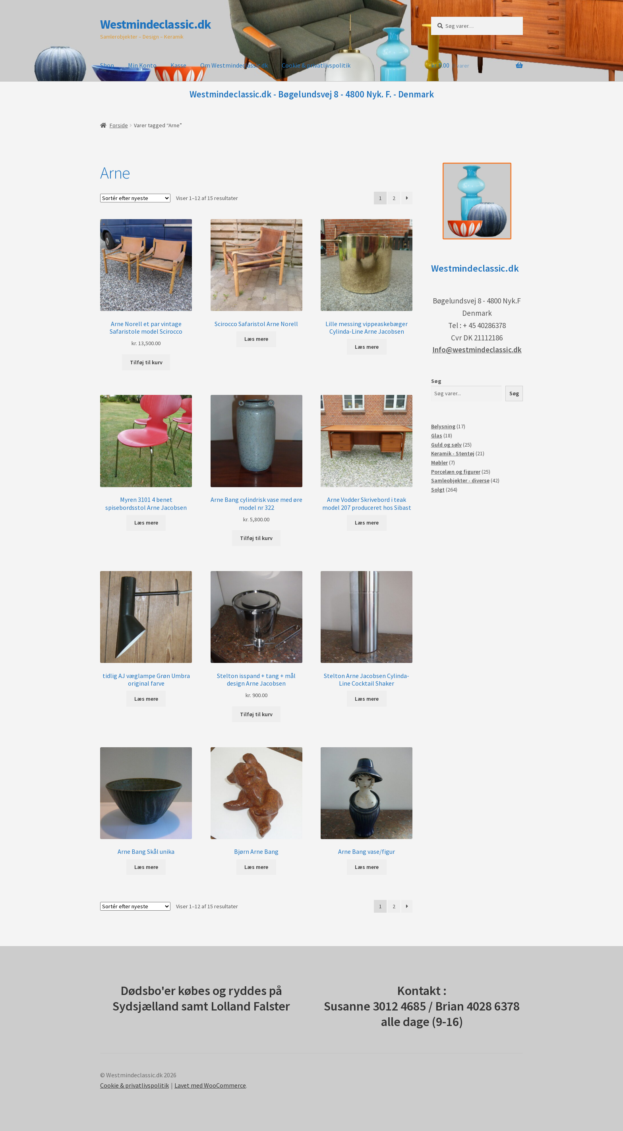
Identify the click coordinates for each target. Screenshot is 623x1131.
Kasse (178, 65)
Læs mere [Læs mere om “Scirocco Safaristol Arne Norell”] (256, 338)
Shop (107, 65)
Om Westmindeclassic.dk (234, 65)
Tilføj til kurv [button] (146, 362)
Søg (436, 381)
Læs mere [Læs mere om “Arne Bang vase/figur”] (367, 867)
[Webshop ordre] (135, 198)
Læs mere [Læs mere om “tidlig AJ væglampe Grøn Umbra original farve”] (146, 698)
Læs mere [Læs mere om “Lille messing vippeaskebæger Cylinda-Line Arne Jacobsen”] (367, 346)
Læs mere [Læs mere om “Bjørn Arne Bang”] (256, 867)
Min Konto (142, 65)
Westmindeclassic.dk (155, 24)
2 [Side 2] (394, 198)
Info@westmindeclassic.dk (477, 349)
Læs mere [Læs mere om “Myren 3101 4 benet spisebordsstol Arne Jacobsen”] (146, 522)
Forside (119, 125)
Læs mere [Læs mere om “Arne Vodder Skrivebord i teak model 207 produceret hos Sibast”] (367, 522)
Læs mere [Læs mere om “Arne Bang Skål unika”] (146, 867)
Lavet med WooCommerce (210, 1085)
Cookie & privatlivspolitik (316, 65)
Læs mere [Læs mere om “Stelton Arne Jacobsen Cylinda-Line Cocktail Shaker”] (367, 698)
